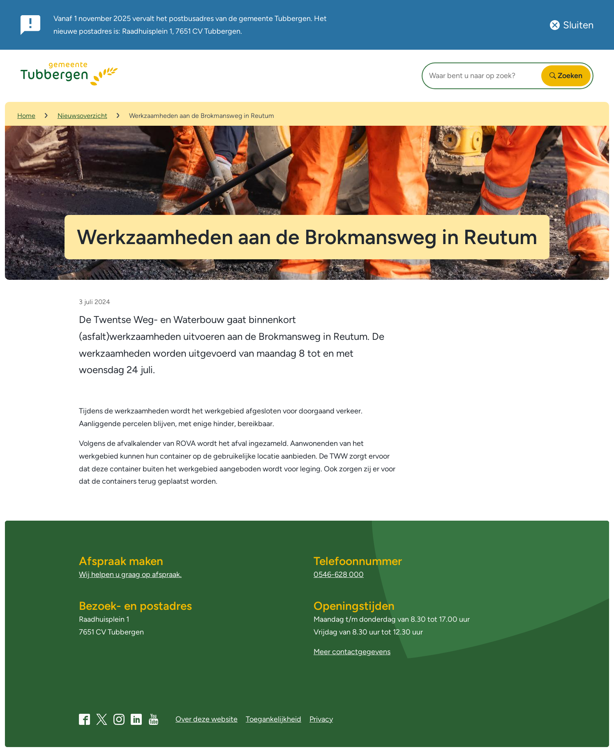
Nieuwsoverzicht (82, 116)
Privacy (321, 719)
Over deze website (206, 719)
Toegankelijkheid (273, 719)
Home (26, 116)
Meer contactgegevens (352, 651)
